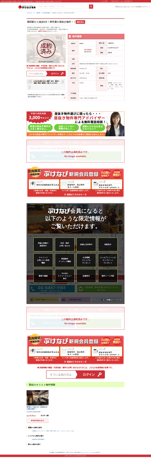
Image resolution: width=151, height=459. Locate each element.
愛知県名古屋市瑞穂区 (38, 441)
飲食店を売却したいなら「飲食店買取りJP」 (122, 1)
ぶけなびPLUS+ (96, 454)
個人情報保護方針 (60, 454)
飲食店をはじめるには (122, 6)
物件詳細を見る (38, 422)
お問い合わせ (69, 454)
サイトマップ (87, 454)
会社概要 (52, 454)
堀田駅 (110, 43)
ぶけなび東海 (104, 1)
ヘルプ (132, 6)
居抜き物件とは (78, 454)
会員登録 (138, 6)
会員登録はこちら (46, 86)
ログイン (146, 6)
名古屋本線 (83, 59)
